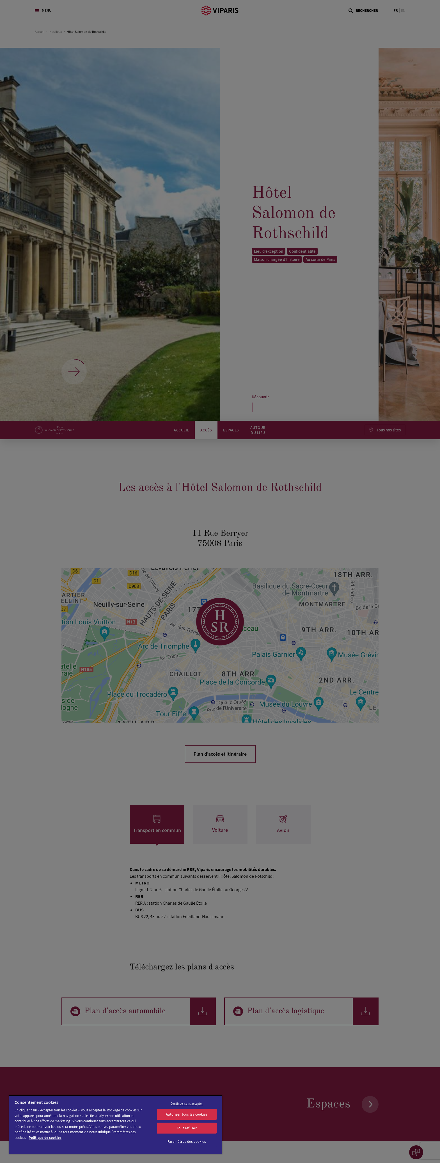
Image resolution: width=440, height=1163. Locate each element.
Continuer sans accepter (187, 1103)
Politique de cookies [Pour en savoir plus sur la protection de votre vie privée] (45, 1137)
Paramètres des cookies (187, 1141)
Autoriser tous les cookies (186, 1114)
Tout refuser (187, 1128)
